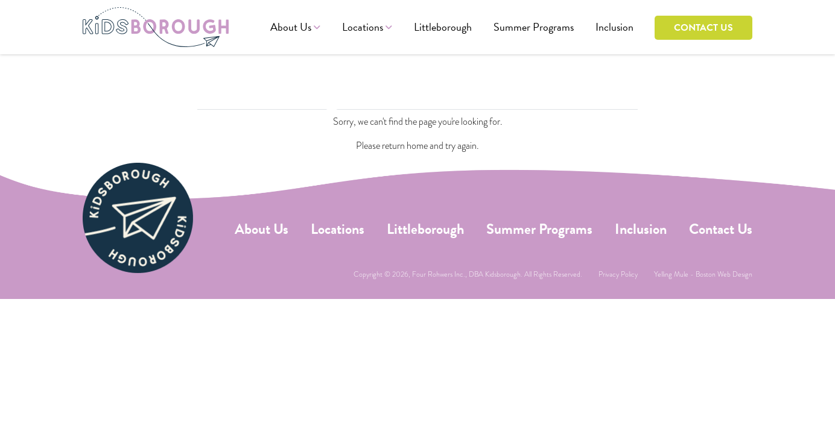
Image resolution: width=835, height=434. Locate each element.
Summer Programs (534, 27)
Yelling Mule (671, 274)
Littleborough (443, 27)
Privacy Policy (618, 274)
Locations (362, 27)
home (417, 146)
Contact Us (703, 27)
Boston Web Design (724, 274)
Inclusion (614, 27)
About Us (290, 27)
